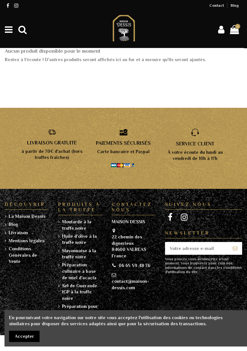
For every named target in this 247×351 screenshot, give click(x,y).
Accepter (24, 336)
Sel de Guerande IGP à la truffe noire (79, 292)
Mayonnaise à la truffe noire (79, 254)
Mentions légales (26, 240)
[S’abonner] (235, 248)
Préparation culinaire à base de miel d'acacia (79, 271)
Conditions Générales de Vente (23, 255)
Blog (235, 5)
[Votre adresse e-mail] (196, 248)
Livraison (18, 232)
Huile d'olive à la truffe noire (79, 239)
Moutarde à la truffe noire (76, 225)
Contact (217, 5)
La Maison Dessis (27, 216)
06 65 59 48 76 (134, 265)
